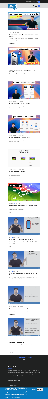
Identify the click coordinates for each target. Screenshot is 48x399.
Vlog (10, 32)
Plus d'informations (16, 397)
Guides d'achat (12, 101)
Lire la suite (12, 43)
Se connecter (35, 1)
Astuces (11, 339)
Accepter (34, 389)
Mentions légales (13, 385)
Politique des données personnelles (17, 387)
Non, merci (39, 389)
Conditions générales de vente (16, 383)
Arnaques (11, 203)
